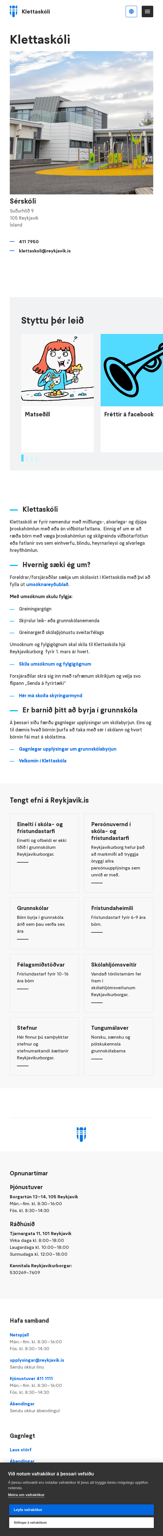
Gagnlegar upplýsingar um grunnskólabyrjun (67, 766)
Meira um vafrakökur (26, 1495)
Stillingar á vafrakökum (30, 1522)
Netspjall (81, 1342)
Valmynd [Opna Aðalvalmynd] (147, 11)
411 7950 (29, 241)
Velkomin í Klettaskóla (42, 778)
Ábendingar (81, 1407)
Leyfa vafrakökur (28, 1510)
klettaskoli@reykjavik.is (45, 251)
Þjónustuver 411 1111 (81, 1385)
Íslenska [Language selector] (131, 11)
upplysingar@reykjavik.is (81, 1363)
